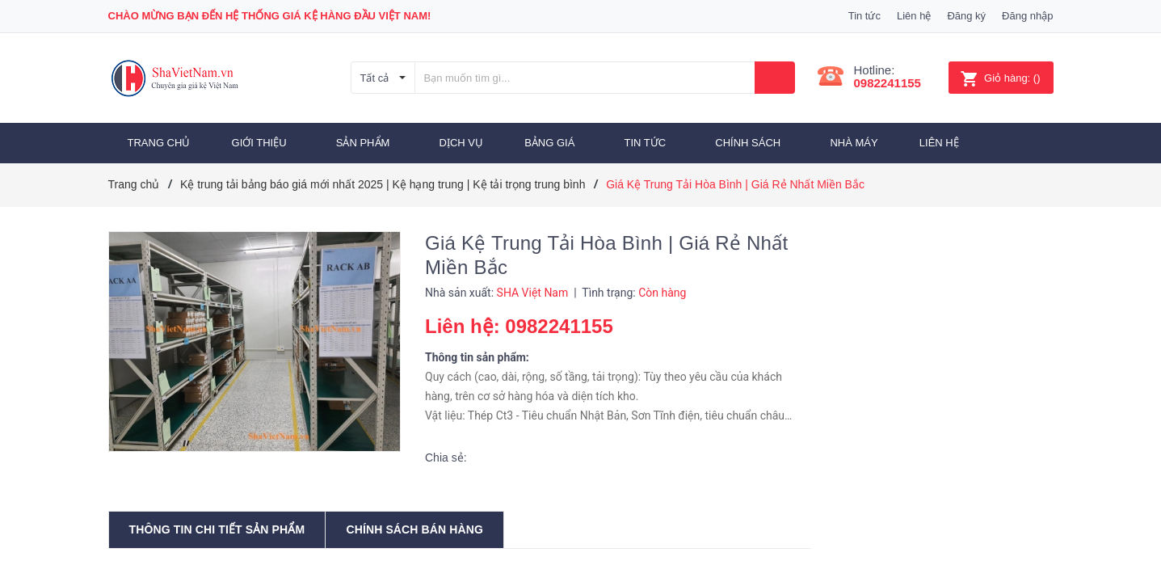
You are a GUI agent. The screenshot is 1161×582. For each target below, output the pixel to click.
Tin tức (864, 16)
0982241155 (887, 83)
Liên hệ (914, 16)
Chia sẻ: (446, 457)
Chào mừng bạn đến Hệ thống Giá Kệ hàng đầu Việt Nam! (269, 16)
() (1000, 78)
